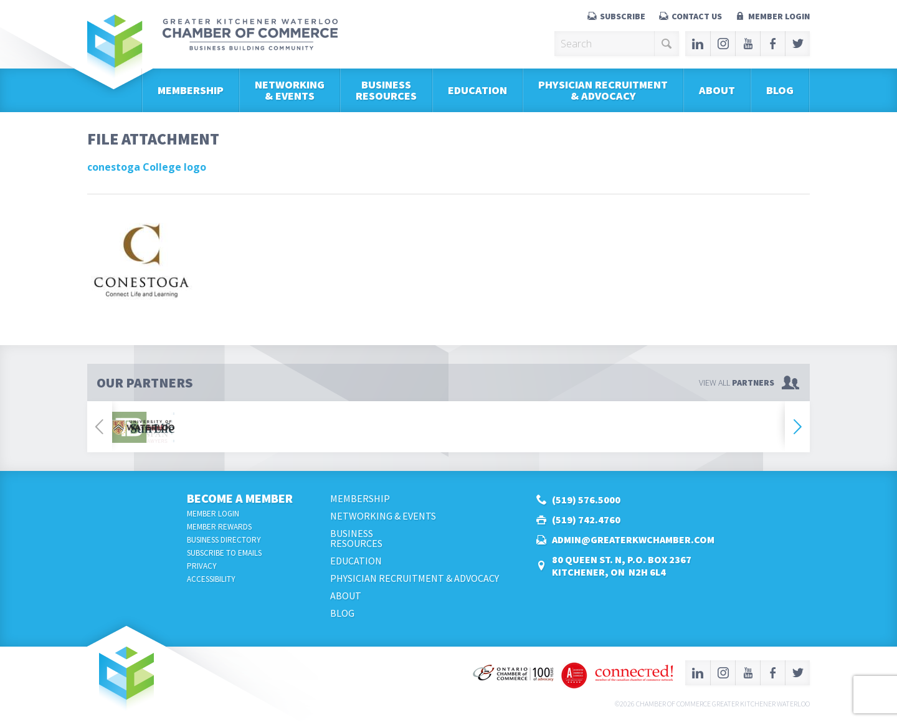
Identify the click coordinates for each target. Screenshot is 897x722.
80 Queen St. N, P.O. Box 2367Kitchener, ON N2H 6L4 (621, 565)
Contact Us (697, 16)
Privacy (202, 566)
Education (477, 90)
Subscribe (622, 16)
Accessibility (211, 579)
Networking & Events (290, 90)
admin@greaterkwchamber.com (633, 539)
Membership (191, 90)
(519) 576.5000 (586, 499)
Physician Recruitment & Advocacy (603, 90)
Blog (780, 90)
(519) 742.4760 (586, 519)
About (717, 90)
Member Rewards (219, 526)
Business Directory (224, 539)
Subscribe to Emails (224, 553)
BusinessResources (386, 90)
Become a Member (240, 498)
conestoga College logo (146, 167)
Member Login (779, 16)
